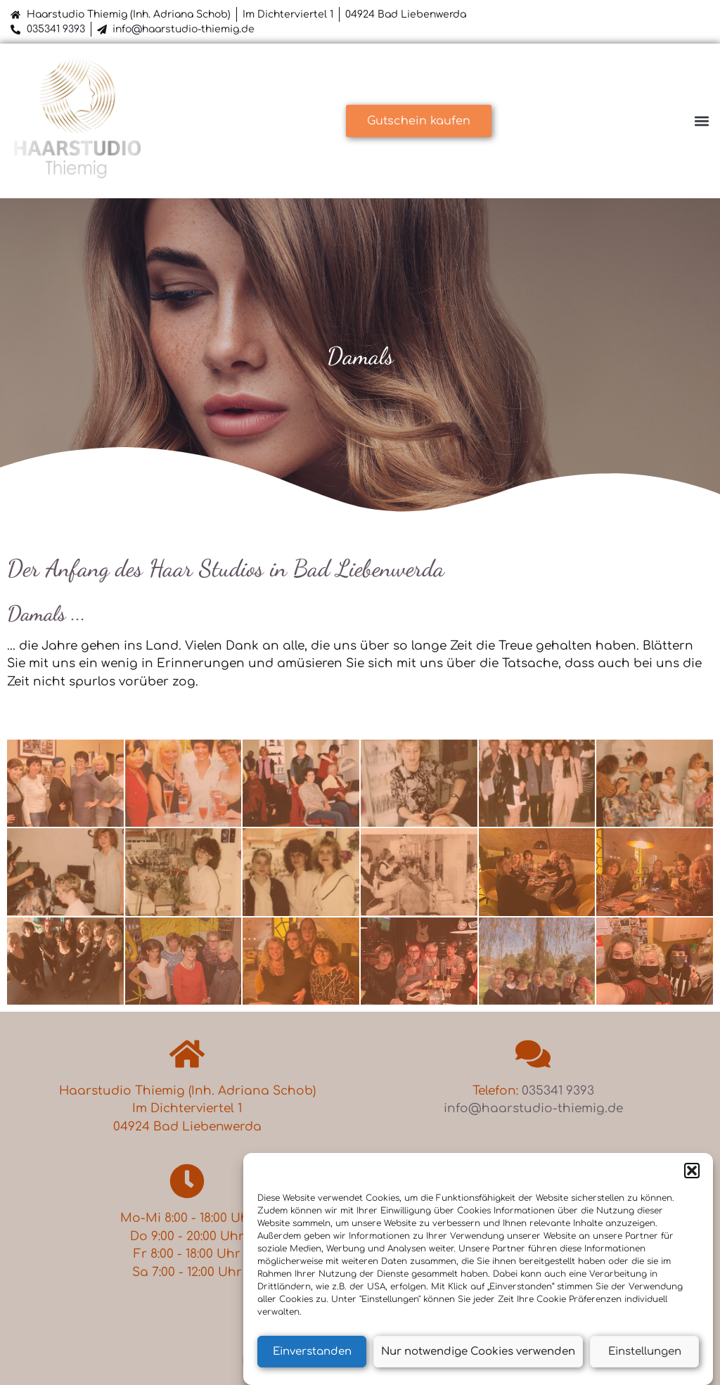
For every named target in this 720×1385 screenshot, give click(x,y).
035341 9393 (56, 29)
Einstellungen (644, 1352)
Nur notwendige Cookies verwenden (478, 1352)
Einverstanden (312, 1352)
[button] (692, 1171)
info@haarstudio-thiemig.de (183, 29)
